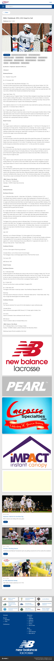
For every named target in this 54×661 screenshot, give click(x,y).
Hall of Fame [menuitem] (32, 625)
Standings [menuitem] (7, 619)
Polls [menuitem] (6, 621)
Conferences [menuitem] (6, 624)
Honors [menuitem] (30, 623)
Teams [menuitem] (30, 617)
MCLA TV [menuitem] (31, 622)
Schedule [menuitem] (5, 615)
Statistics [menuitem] (31, 620)
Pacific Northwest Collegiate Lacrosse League (12, 604)
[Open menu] (3, 6)
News (5, 12)
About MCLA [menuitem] (32, 633)
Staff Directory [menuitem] (32, 631)
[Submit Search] (6, 6)
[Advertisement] (27, 481)
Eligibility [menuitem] (31, 618)
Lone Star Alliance (45, 599)
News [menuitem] (30, 630)
